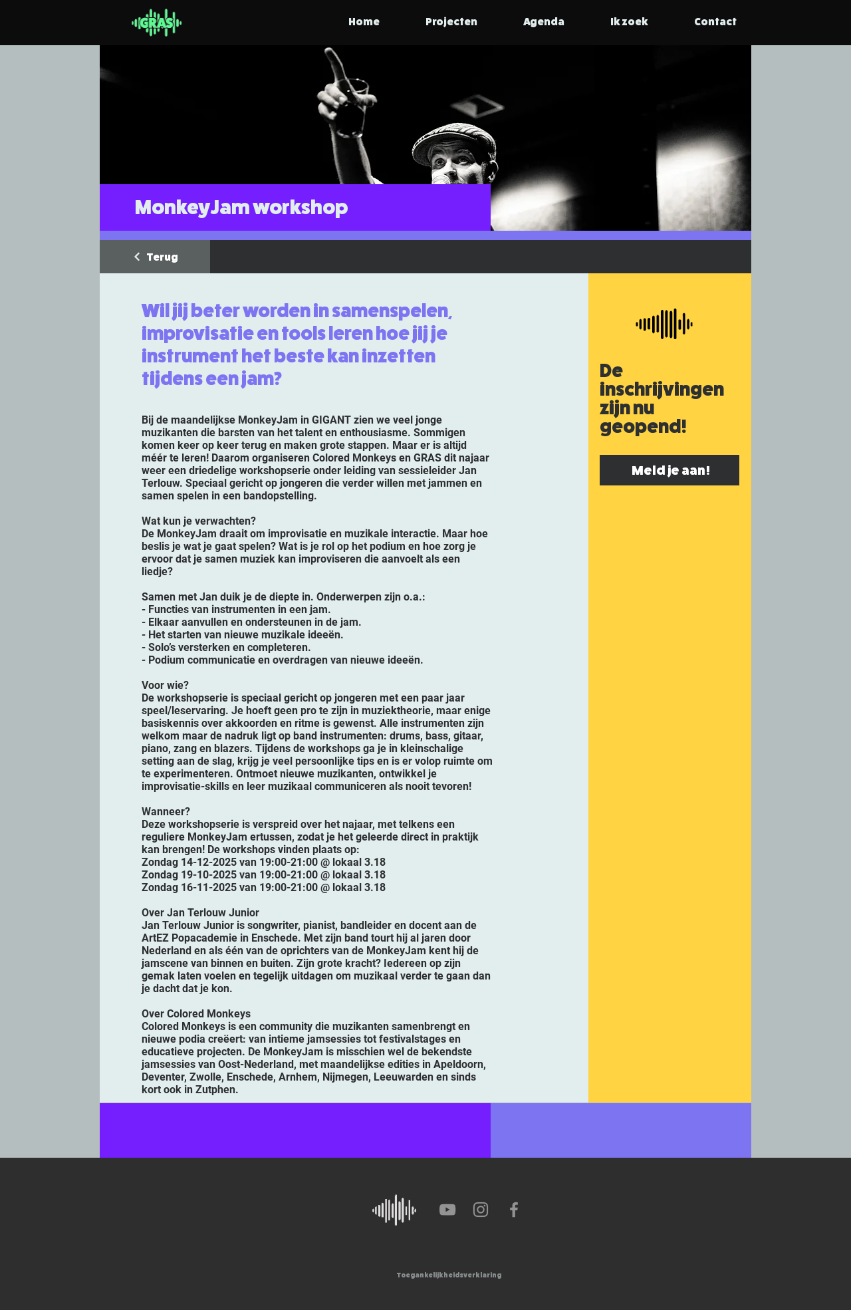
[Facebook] (514, 1210)
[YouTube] (447, 1210)
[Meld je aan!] (669, 470)
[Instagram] (481, 1210)
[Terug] (155, 256)
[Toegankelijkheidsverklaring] (448, 1275)
